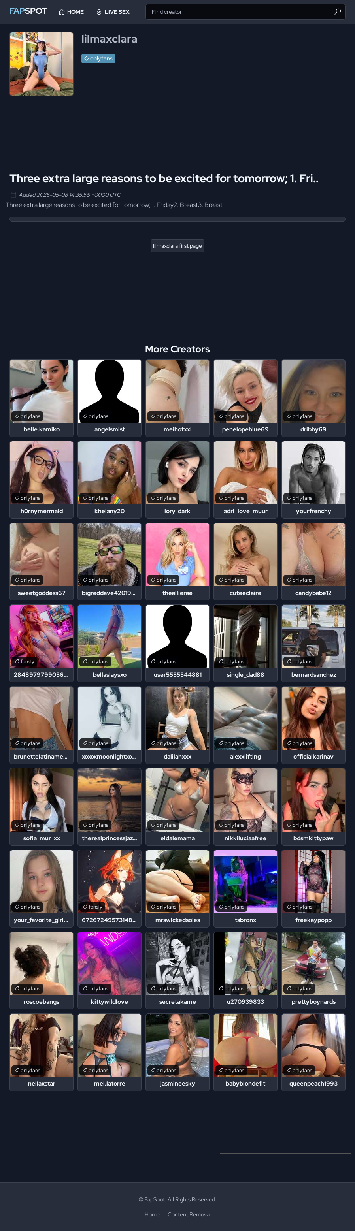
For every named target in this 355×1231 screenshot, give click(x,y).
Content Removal (189, 1214)
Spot (31, 12)
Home (87, 11)
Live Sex (128, 11)
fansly (27, 661)
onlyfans (101, 58)
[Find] (338, 12)
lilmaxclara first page (177, 245)
